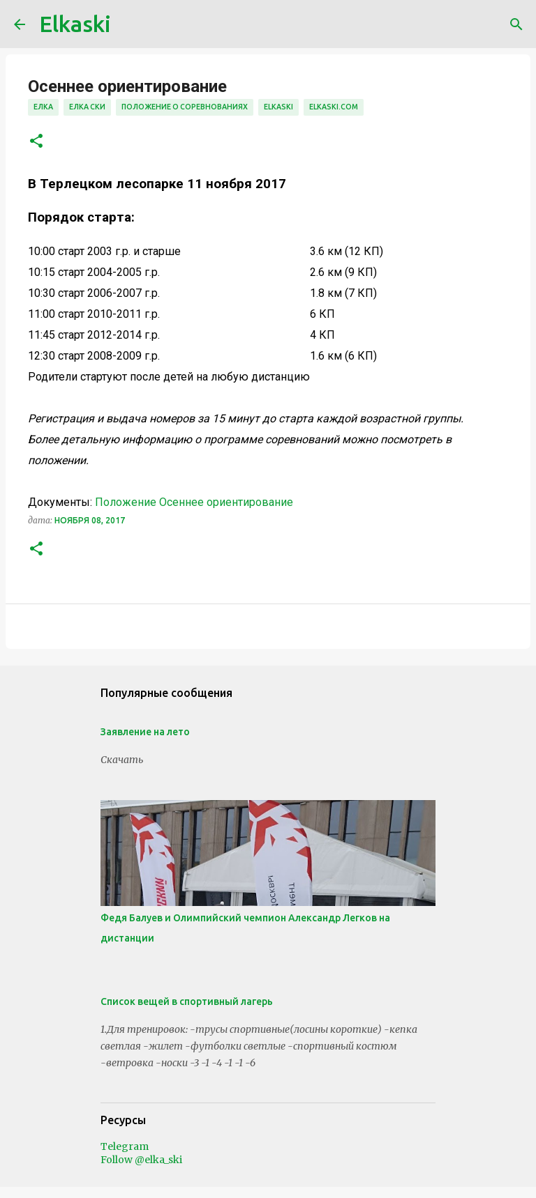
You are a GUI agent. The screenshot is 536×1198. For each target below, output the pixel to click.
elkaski (278, 106)
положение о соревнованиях (184, 106)
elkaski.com (333, 106)
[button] (36, 141)
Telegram (124, 1146)
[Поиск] (516, 24)
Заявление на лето (145, 731)
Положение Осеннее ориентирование (194, 502)
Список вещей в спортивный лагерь (186, 1001)
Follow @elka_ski (141, 1159)
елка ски (87, 106)
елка (43, 106)
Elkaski (75, 23)
